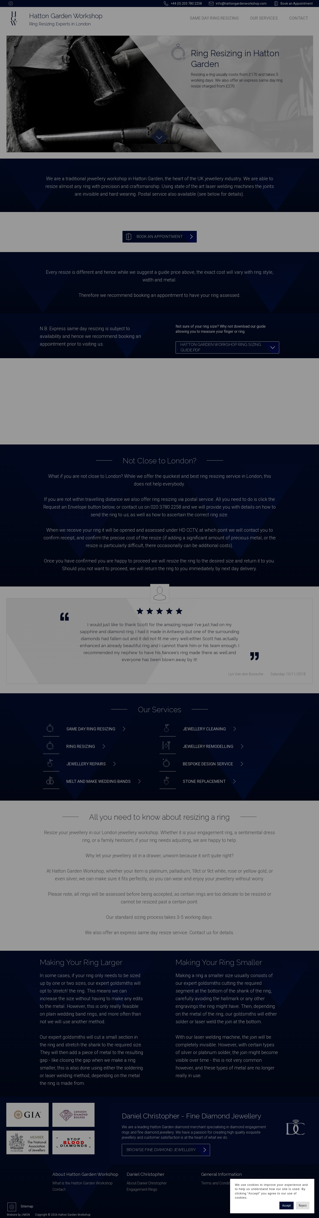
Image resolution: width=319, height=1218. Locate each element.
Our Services (264, 18)
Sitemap (27, 1206)
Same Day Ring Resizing (214, 18)
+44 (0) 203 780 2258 (186, 3)
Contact (298, 18)
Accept (286, 1206)
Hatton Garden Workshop (65, 16)
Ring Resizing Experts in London (60, 23)
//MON (25, 1214)
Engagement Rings (142, 1189)
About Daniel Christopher (147, 1183)
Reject (303, 1206)
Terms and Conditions (219, 1183)
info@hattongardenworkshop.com (241, 3)
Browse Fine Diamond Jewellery (161, 1149)
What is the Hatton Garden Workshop (82, 1183)
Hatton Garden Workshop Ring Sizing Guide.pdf (220, 347)
